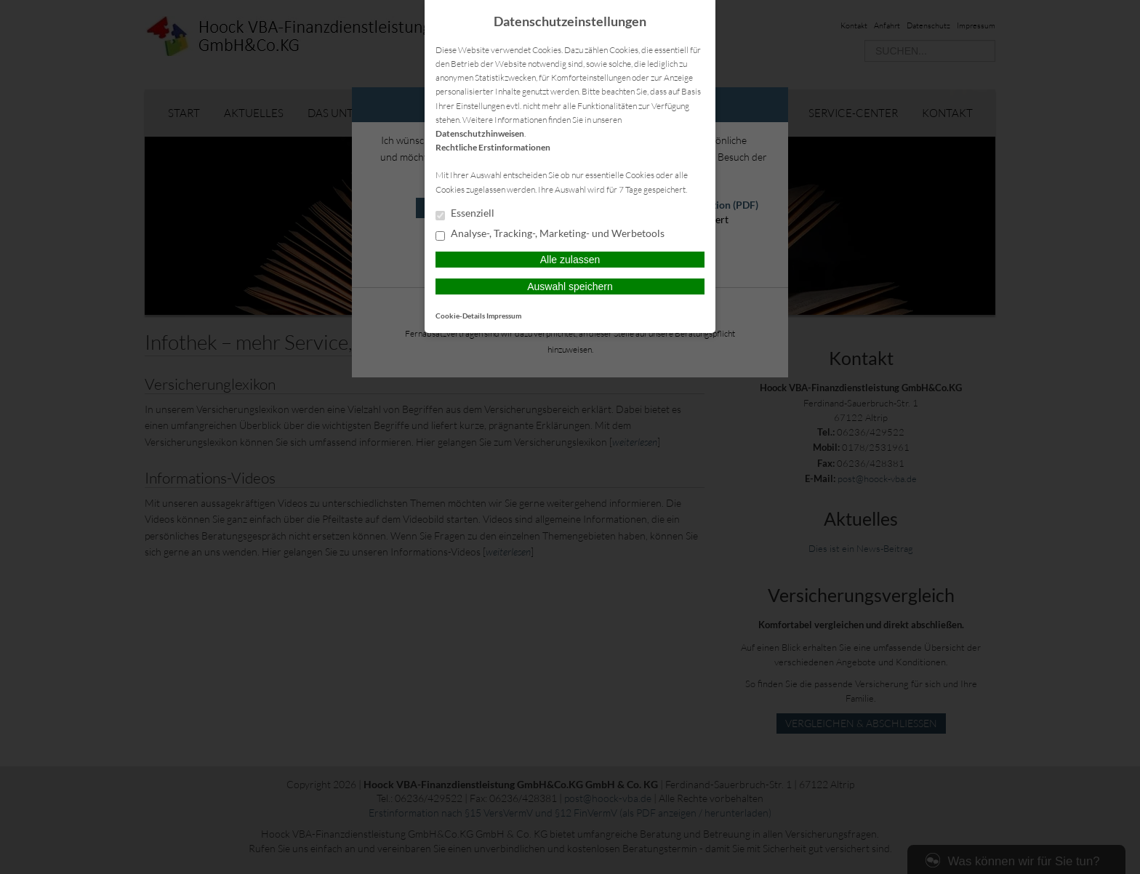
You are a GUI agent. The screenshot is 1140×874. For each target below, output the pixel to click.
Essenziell (464, 213)
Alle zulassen (570, 259)
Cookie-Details (460, 315)
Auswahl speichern (570, 286)
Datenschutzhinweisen (479, 133)
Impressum (503, 315)
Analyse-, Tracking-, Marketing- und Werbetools (550, 234)
